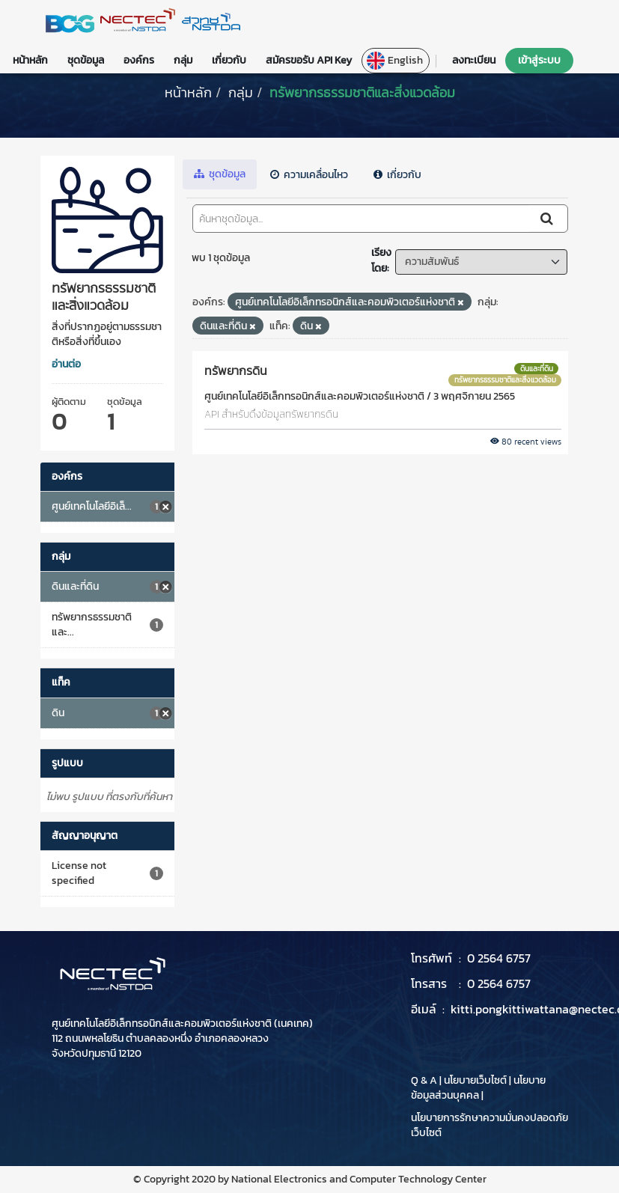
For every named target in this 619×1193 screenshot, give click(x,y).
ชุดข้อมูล (220, 174)
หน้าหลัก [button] (30, 60)
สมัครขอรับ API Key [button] (309, 60)
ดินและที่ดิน (536, 368)
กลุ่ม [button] (183, 60)
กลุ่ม (240, 92)
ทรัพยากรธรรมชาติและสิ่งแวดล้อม (362, 92)
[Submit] (547, 218)
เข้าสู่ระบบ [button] (539, 60)
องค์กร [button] (139, 60)
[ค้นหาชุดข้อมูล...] (361, 218)
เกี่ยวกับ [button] (229, 60)
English (395, 61)
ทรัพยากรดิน (235, 370)
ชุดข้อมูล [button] (85, 60)
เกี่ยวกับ (397, 175)
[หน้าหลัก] (188, 92)
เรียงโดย (381, 260)
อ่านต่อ (66, 364)
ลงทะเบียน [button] (473, 60)
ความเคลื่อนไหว (309, 175)
